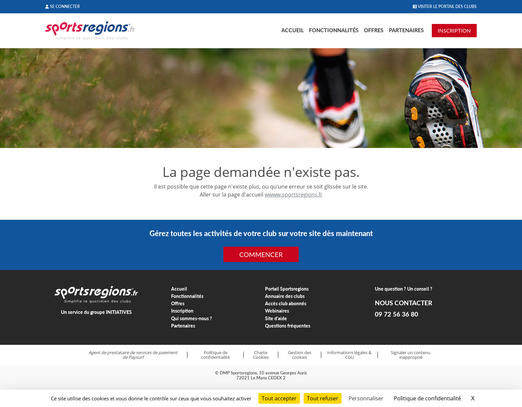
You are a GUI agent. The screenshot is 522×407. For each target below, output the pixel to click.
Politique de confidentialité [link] (427, 398)
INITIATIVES (119, 312)
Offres (374, 30)
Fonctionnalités (334, 30)
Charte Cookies (261, 355)
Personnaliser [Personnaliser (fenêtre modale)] (366, 398)
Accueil (292, 30)
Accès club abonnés (285, 303)
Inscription (182, 311)
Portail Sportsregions (287, 289)
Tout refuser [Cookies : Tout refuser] (322, 398)
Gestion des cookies (299, 355)
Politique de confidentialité (215, 355)
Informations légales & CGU (349, 355)
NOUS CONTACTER (403, 303)
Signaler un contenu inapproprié (410, 355)
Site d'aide (276, 318)
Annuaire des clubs (285, 296)
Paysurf (136, 357)
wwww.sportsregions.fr (294, 194)
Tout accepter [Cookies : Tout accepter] (279, 398)
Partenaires (406, 30)
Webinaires (277, 311)
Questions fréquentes (287, 326)
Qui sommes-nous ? (191, 318)
